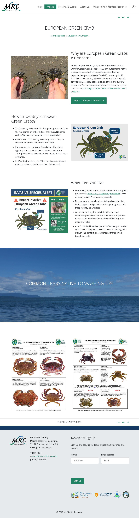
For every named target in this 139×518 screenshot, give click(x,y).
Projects (50, 6)
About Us (84, 6)
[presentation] (90, 471)
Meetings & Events (67, 6)
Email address (107, 454)
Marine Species (58, 35)
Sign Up (78, 480)
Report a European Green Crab (89, 100)
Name (74, 454)
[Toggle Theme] (134, 7)
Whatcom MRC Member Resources (110, 6)
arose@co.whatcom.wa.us (44, 456)
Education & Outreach (77, 35)
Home (39, 6)
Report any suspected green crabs (104, 193)
